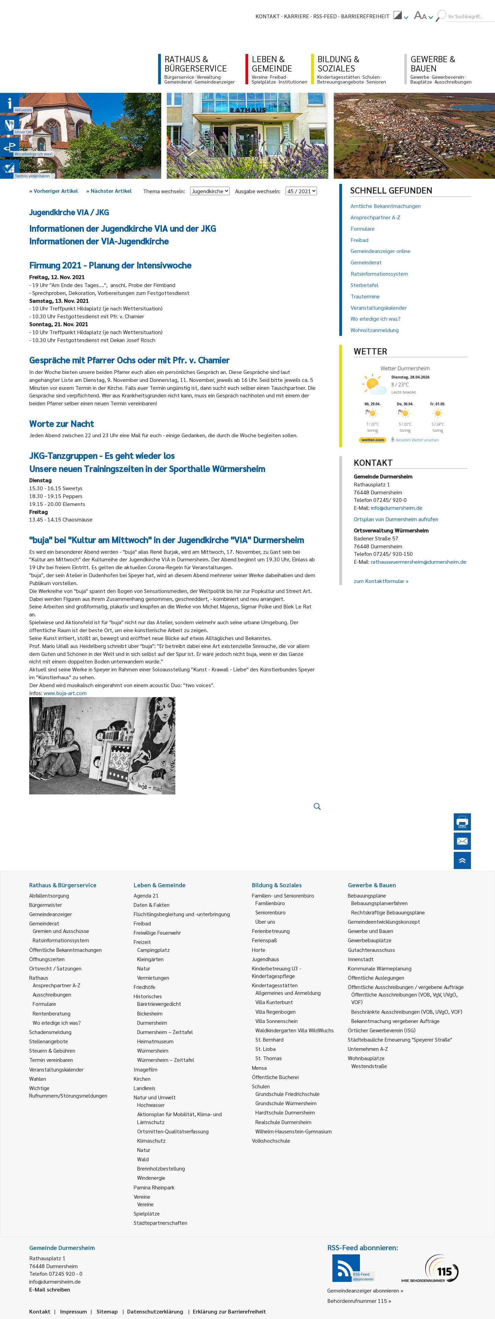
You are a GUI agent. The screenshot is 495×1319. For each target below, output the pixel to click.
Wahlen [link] (37, 1078)
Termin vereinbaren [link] (51, 1059)
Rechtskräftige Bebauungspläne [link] (388, 912)
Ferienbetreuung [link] (271, 930)
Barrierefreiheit (365, 16)
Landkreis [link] (144, 1087)
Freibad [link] (142, 923)
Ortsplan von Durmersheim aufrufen (396, 519)
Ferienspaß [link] (264, 940)
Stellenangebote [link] (48, 1041)
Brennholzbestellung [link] (161, 1168)
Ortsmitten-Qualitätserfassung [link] (173, 1131)
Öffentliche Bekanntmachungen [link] (65, 949)
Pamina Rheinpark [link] (154, 1187)
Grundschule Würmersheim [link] (286, 1103)
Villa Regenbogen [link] (275, 1011)
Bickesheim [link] (150, 1013)
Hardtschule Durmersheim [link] (285, 1112)
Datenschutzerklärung (155, 1311)
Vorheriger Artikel (53, 190)
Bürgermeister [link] (45, 904)
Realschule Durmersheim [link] (283, 1121)
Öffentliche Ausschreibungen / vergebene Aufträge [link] (406, 986)
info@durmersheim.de (396, 507)
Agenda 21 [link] (146, 895)
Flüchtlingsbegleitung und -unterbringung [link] (182, 913)
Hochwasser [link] (151, 1104)
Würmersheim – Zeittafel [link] (165, 1059)
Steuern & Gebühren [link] (52, 1050)
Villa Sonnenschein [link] (276, 1020)
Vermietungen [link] (153, 977)
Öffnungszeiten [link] (47, 959)
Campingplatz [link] (153, 949)
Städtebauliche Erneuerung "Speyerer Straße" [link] (400, 1039)
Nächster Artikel (109, 190)
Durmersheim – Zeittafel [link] (165, 1031)
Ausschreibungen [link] (52, 994)
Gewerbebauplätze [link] (370, 940)
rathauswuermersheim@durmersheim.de (418, 561)
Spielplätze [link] (147, 1213)
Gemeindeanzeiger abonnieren (363, 1290)
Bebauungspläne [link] (367, 895)
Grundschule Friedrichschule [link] (287, 1093)
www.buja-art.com (65, 692)
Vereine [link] (145, 1204)
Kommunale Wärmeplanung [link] (379, 968)
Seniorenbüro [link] (270, 912)
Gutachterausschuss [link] (371, 949)
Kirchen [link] (142, 1078)
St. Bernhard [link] (269, 1039)
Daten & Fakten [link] (151, 904)
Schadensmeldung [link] (50, 1031)
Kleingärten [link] (150, 959)
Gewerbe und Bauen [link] (370, 930)
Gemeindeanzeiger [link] (50, 913)
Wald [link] (143, 1159)
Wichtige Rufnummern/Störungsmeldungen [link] (68, 1091)
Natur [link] (143, 968)
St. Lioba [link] (265, 1048)
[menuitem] (400, 16)
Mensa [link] (259, 1067)
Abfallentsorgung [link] (49, 895)
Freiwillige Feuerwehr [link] (157, 932)
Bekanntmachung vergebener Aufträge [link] (395, 1020)
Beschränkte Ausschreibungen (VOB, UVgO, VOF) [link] (406, 1011)
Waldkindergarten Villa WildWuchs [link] (294, 1030)
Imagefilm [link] (145, 1069)
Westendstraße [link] (369, 1065)
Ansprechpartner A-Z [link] (56, 985)
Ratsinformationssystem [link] (61, 940)
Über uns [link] (265, 921)
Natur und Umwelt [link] (155, 1097)
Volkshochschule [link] (271, 1140)
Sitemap (107, 1311)
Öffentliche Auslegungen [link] (376, 977)
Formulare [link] (44, 1003)
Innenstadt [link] (361, 959)
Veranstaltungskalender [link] (56, 1069)
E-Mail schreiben (49, 1289)
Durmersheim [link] (152, 1022)
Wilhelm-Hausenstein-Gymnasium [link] (293, 1131)
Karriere (296, 16)
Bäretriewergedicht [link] (159, 1003)
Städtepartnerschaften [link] (160, 1222)
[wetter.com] (372, 441)
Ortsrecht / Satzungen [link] (55, 968)
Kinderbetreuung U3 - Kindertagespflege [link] (276, 972)
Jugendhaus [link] (265, 959)
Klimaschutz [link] (151, 1140)
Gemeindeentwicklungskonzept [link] (384, 921)
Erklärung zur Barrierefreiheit (229, 1311)
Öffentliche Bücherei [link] (275, 1076)
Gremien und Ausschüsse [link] (61, 930)
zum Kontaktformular (379, 580)
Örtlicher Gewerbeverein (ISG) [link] (382, 1030)
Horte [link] (258, 949)
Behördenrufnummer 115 (357, 1300)
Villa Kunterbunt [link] (274, 1001)
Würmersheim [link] (152, 1050)
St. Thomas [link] (268, 1058)
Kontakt (267, 16)
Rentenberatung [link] (51, 1013)
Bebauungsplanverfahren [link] (379, 902)
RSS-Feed (325, 16)
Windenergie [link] (151, 1177)
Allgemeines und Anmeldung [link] (288, 992)
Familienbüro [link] (270, 902)
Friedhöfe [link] (144, 986)
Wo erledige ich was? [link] (57, 1022)
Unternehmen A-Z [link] (368, 1048)
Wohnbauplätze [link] (366, 1058)
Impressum (73, 1311)
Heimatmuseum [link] (155, 1041)
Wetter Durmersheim (405, 368)
